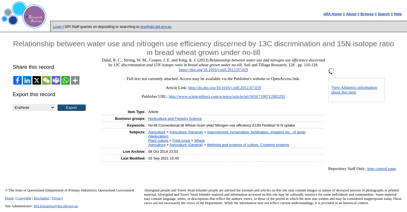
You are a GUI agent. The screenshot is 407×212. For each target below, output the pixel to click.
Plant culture (158, 140)
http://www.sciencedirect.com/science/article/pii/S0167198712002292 (227, 96)
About (351, 14)
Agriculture (156, 132)
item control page (381, 168)
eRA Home (332, 14)
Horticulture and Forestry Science (175, 118)
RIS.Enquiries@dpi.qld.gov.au (56, 206)
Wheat (199, 140)
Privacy (57, 198)
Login (57, 27)
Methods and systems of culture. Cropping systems (248, 145)
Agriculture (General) (186, 132)
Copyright (23, 198)
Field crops (181, 140)
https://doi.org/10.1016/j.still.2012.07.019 (213, 69)
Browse (367, 14)
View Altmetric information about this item (354, 89)
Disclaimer (41, 198)
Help (398, 14)
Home (9, 198)
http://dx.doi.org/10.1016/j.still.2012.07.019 (224, 87)
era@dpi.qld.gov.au (156, 27)
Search (384, 14)
